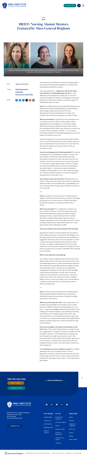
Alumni (57, 426)
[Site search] (83, 5)
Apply (71, 417)
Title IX (54, 453)
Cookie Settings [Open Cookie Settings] (77, 453)
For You (58, 414)
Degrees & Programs (72, 425)
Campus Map (48, 417)
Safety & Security (46, 432)
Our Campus (48, 414)
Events (71, 433)
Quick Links (73, 414)
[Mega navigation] (79, 5)
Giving (71, 436)
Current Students (60, 422)
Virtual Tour (47, 420)
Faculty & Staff (59, 429)
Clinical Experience (21, 89)
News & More (73, 439)
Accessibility (68, 453)
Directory (72, 429)
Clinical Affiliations (55, 380)
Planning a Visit (48, 427)
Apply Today (16, 383)
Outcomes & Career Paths (24, 94)
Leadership (19, 92)
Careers (71, 420)
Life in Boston (48, 424)
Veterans (58, 443)
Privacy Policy (60, 453)
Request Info (16, 388)
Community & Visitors (59, 438)
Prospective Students (59, 418)
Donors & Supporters (58, 433)
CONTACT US (14, 426)
